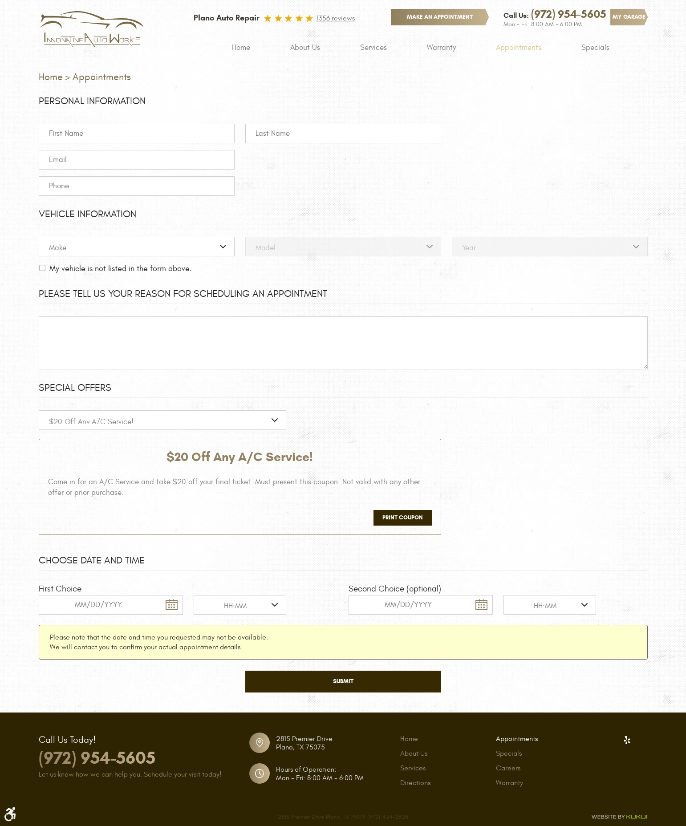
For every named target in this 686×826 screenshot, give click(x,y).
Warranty (441, 47)
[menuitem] (241, 48)
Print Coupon (402, 517)
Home (241, 47)
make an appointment (440, 16)
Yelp (627, 739)
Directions (415, 783)
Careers (508, 768)
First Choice (60, 589)
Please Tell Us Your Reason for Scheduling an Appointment (183, 294)
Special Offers (75, 387)
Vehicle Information (87, 214)
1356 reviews (336, 18)
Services (373, 47)
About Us (305, 47)
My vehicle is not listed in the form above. (120, 268)
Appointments (518, 47)
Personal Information (92, 101)
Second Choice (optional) (395, 589)
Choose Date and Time (92, 560)
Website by (619, 817)
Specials (595, 47)
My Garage (629, 16)
